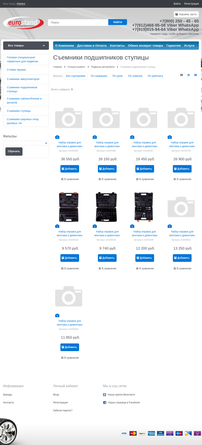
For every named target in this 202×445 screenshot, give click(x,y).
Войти (177, 3)
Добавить (71, 168)
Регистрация (191, 3)
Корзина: (188, 14)
